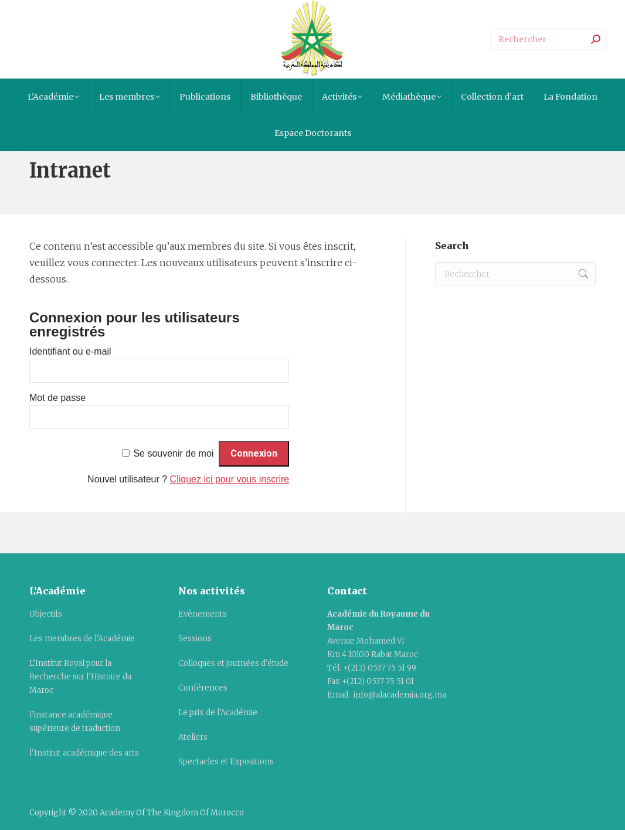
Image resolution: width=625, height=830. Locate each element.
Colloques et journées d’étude (233, 663)
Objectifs (45, 614)
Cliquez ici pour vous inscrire (230, 479)
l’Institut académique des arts (84, 753)
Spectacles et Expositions (226, 762)
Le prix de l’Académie (217, 712)
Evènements (202, 614)
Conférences (202, 688)
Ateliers (193, 737)
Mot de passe (57, 398)
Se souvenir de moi (173, 453)
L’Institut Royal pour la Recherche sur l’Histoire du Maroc (80, 676)
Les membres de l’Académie (82, 639)
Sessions (195, 639)
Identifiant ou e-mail (70, 351)
